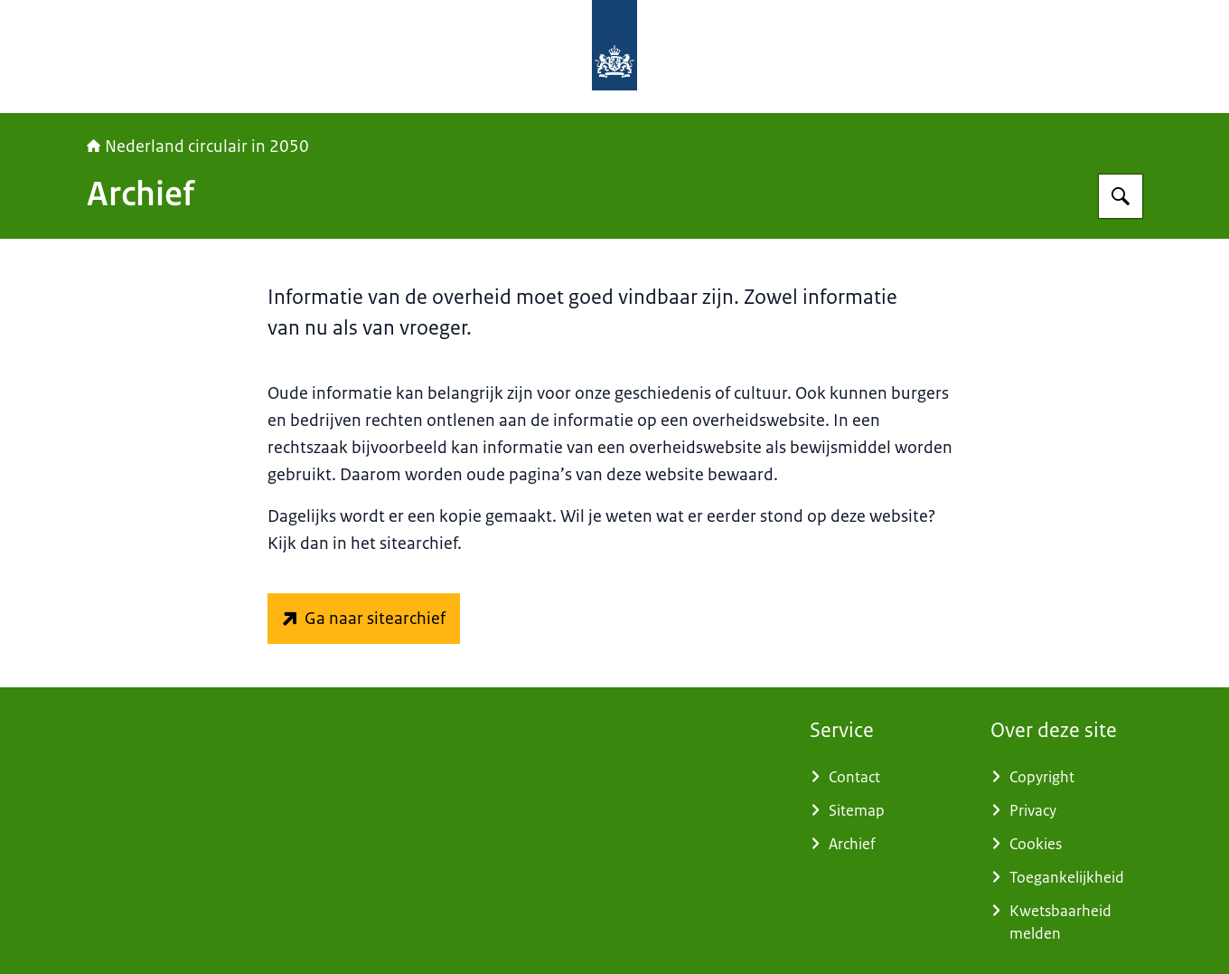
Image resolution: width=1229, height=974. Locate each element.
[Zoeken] (1120, 196)
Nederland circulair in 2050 (198, 146)
